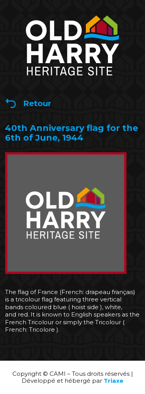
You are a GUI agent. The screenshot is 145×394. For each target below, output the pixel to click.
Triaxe (113, 380)
